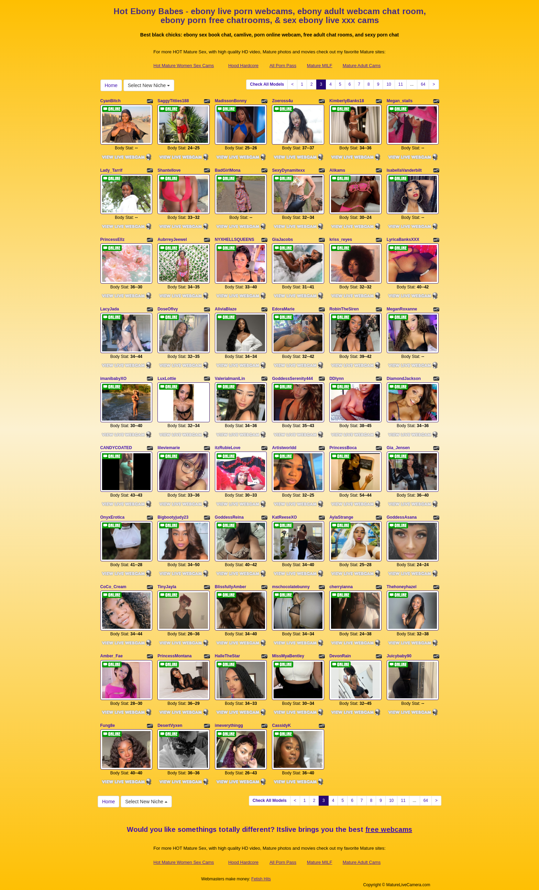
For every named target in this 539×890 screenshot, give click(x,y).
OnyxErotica (112, 514)
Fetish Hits (261, 873)
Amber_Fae (111, 652)
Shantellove (168, 169)
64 (423, 84)
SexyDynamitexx (288, 169)
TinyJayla (166, 583)
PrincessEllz (112, 238)
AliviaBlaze (225, 307)
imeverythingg (229, 721)
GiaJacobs (282, 238)
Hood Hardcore (243, 65)
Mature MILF (319, 65)
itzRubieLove (228, 445)
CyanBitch (110, 100)
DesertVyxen (169, 721)
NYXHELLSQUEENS (234, 238)
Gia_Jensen (398, 445)
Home (111, 85)
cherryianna (341, 583)
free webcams (388, 824)
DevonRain (340, 652)
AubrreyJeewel (172, 238)
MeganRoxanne (402, 307)
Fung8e (107, 721)
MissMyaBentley (288, 652)
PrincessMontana (174, 652)
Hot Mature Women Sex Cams (183, 65)
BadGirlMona (228, 169)
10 (388, 84)
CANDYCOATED (116, 445)
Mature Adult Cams (362, 65)
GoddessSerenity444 (292, 376)
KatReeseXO (284, 514)
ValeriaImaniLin (230, 376)
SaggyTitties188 (173, 100)
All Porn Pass (283, 65)
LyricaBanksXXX (403, 238)
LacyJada (109, 307)
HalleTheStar (227, 652)
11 (400, 84)
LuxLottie (166, 376)
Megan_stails (399, 100)
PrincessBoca (342, 445)
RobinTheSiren (344, 307)
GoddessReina (229, 514)
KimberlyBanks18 (346, 100)
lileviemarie (168, 445)
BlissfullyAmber (230, 583)
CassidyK (281, 721)
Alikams (337, 169)
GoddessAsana (402, 514)
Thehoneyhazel (402, 583)
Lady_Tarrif (111, 169)
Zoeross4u (282, 100)
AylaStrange (341, 514)
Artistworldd (284, 445)
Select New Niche (149, 85)
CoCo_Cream (113, 583)
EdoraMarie (283, 307)
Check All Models (267, 84)
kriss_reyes (340, 238)
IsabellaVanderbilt (404, 169)
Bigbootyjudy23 (172, 514)
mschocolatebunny (290, 583)
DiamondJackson (404, 376)
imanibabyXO (113, 376)
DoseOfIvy (167, 307)
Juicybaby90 (399, 652)
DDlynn (336, 376)
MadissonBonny (231, 100)
